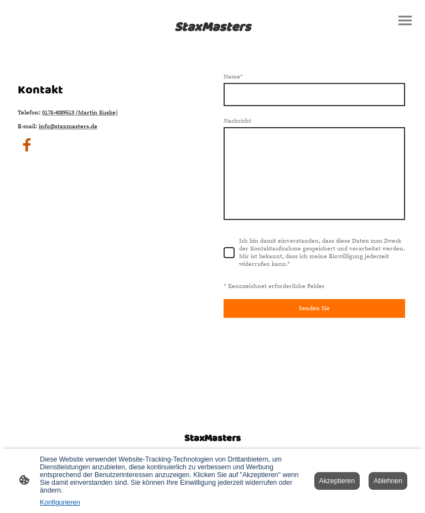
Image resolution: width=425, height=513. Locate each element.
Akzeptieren (337, 481)
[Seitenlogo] (212, 26)
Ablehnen (388, 481)
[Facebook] (26, 144)
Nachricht (237, 121)
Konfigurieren (60, 502)
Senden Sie (314, 308)
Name (233, 77)
